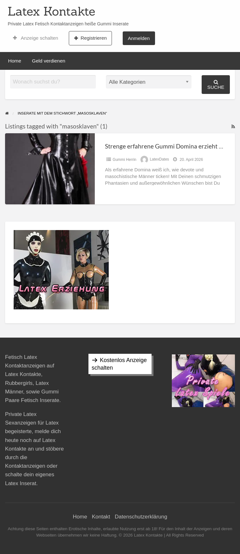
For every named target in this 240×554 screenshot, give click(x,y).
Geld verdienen (48, 60)
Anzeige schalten (35, 38)
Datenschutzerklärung (141, 517)
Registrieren (90, 38)
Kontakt (101, 517)
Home (14, 60)
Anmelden (139, 38)
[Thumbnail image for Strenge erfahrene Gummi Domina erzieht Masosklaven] (50, 168)
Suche (215, 84)
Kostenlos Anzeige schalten (119, 364)
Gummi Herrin (124, 159)
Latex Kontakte (51, 11)
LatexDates (159, 159)
